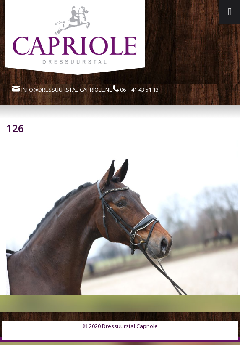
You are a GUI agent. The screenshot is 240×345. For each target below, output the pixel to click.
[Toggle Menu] (229, 12)
